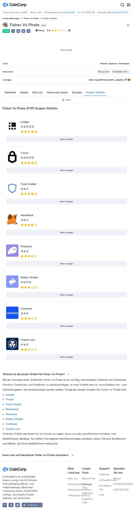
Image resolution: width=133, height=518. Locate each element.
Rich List (37, 92)
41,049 (24, 12)
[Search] (122, 5)
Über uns (73, 478)
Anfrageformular (106, 480)
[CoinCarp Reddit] (17, 505)
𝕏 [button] (13, 31)
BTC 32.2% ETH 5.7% (118, 12)
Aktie (65, 99)
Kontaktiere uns (105, 487)
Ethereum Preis (87, 486)
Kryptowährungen (11, 18)
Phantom (26, 246)
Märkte (24, 92)
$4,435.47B (69, 12)
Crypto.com (27, 340)
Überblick (10, 92)
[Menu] (128, 5)
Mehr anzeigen (66, 139)
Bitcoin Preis (88, 478)
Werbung (104, 474)
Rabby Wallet (29, 277)
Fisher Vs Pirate (31, 18)
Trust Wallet (28, 184)
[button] (18, 31)
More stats (66, 50)
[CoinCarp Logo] (15, 5)
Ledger (25, 122)
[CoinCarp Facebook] (11, 505)
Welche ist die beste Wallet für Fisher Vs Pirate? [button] (36, 374)
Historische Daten (57, 92)
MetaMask (26, 215)
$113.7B (91, 12)
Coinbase (26, 309)
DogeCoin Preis (87, 500)
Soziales (77, 92)
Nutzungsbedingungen (75, 484)
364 (39, 12)
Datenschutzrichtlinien (75, 489)
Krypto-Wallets (95, 92)
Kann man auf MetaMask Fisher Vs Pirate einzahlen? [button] (38, 455)
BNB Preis (87, 493)
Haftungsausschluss (75, 495)
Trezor (24, 153)
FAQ (101, 495)
